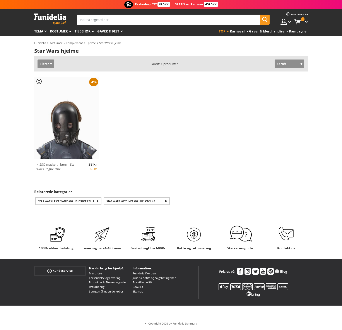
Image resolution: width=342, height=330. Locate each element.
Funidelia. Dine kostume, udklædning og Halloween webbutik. (50, 19)
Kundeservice (60, 270)
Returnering (96, 287)
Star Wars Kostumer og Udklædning (130, 201)
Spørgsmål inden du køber (106, 291)
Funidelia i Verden (144, 273)
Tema (38, 31)
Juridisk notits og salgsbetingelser (154, 278)
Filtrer (44, 64)
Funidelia (40, 43)
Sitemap (138, 291)
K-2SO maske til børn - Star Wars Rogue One (56, 166)
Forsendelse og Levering (104, 278)
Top (222, 31)
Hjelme (91, 43)
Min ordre (95, 273)
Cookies (138, 287)
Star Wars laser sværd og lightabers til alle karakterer (70, 201)
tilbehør (83, 31)
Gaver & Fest (108, 31)
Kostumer (59, 31)
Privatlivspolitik (142, 282)
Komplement (74, 43)
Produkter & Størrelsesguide (107, 282)
